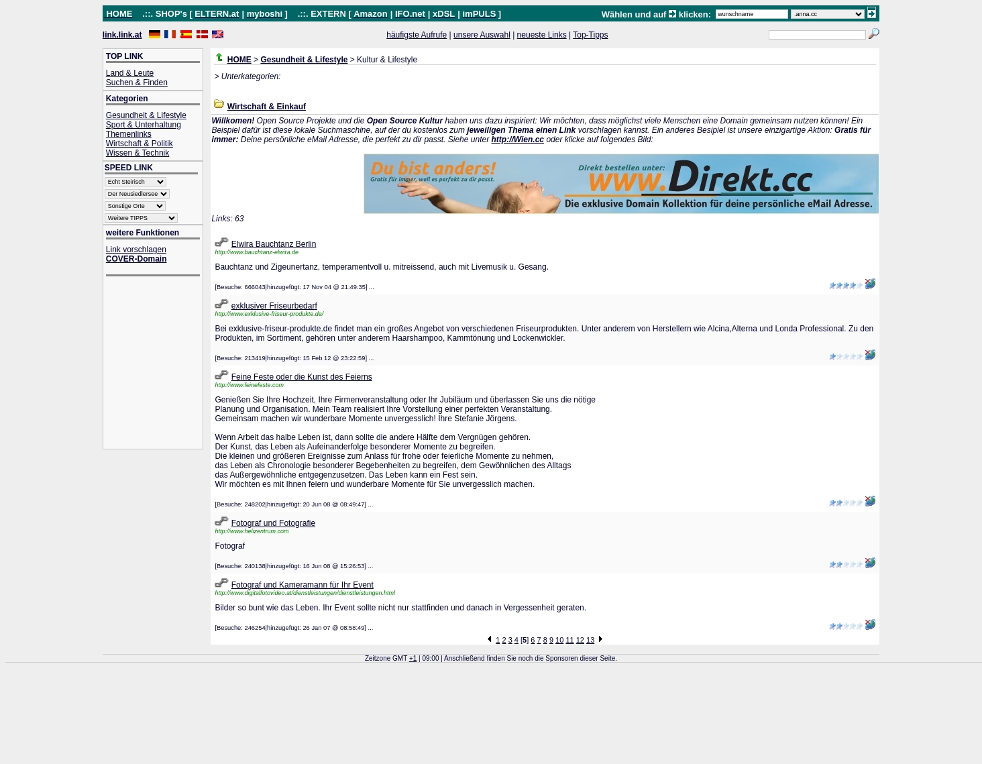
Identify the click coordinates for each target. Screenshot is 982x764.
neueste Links (542, 35)
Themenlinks (129, 134)
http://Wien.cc (517, 139)
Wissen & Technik (137, 153)
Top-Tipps (590, 35)
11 (569, 640)
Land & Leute (130, 73)
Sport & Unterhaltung (143, 124)
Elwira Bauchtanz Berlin (274, 244)
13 (590, 640)
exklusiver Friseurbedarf (274, 306)
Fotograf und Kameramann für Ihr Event (302, 585)
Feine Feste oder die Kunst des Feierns (301, 377)
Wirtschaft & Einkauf (266, 106)
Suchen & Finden (137, 82)
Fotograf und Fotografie (273, 523)
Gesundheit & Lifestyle (146, 115)
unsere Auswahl (481, 35)
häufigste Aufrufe (416, 35)
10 (559, 640)
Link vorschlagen (136, 249)
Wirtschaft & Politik (139, 143)
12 (580, 640)
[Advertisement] (159, 364)
